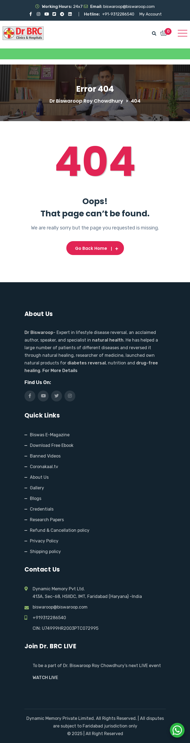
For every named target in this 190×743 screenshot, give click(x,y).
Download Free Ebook (51, 445)
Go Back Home (95, 248)
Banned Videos (45, 456)
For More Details (59, 370)
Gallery (37, 487)
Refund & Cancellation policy (59, 530)
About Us (39, 477)
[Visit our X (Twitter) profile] (54, 14)
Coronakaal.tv (44, 466)
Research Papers (47, 519)
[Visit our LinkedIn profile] (70, 14)
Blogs (35, 498)
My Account (150, 14)
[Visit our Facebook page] (30, 14)
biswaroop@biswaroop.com (60, 607)
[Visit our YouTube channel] (46, 14)
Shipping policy (45, 551)
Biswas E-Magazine (50, 434)
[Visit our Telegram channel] (62, 14)
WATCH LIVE (45, 677)
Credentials (42, 509)
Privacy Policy (44, 541)
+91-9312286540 (118, 14)
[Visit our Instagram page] (38, 14)
